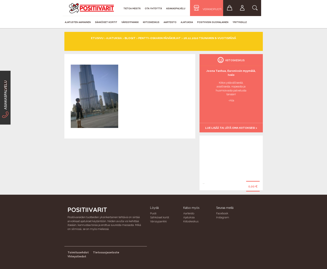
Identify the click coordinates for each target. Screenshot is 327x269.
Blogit (130, 38)
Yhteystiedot (77, 256)
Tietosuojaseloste (106, 252)
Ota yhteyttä (153, 8)
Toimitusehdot (78, 252)
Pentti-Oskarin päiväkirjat (159, 38)
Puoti (153, 213)
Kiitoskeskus (151, 22)
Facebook (222, 213)
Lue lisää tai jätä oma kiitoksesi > (231, 127)
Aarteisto (170, 22)
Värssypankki (130, 22)
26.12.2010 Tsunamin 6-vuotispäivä (209, 38)
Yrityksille (240, 22)
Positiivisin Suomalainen (212, 22)
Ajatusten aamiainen (78, 22)
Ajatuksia (187, 22)
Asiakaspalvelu (175, 8)
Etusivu (97, 38)
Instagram (222, 217)
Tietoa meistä (132, 8)
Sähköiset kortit (106, 22)
